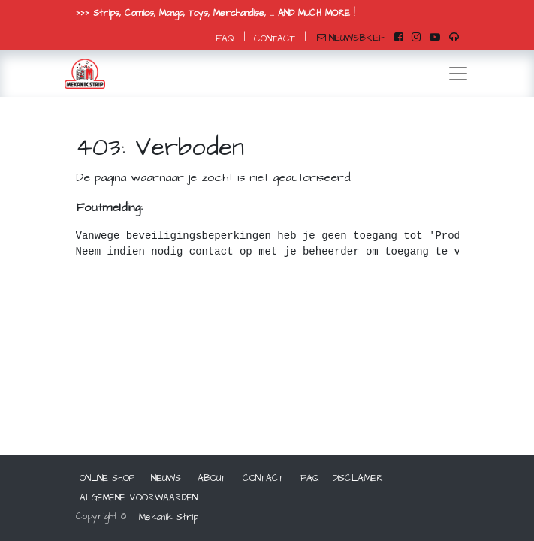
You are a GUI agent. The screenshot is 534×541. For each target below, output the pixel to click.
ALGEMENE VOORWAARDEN (139, 497)
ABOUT (212, 478)
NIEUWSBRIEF (351, 38)
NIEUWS (166, 478)
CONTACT (274, 38)
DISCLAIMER (358, 478)
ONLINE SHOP (107, 478)
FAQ (225, 38)
